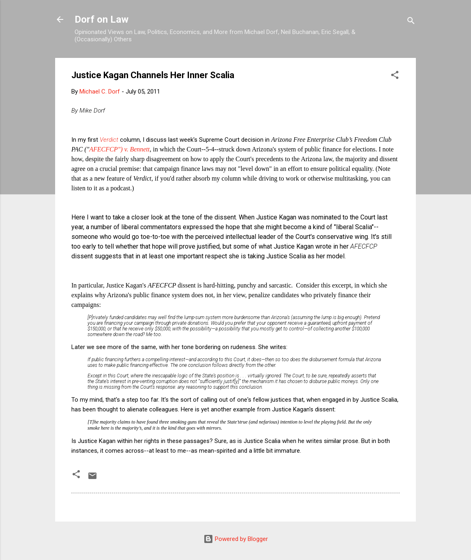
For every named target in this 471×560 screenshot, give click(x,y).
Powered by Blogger (235, 539)
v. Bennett (137, 149)
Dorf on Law (101, 19)
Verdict (110, 139)
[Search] (411, 22)
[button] (395, 76)
